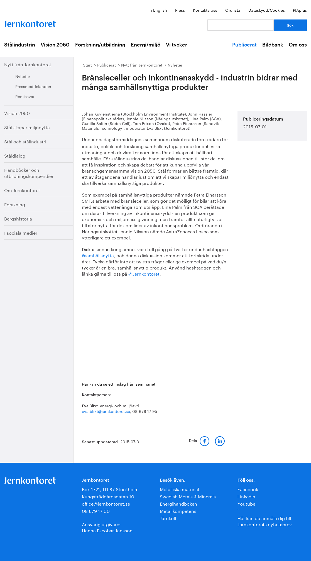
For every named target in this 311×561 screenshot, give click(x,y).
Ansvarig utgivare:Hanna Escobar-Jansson (107, 526)
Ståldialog (14, 155)
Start (87, 65)
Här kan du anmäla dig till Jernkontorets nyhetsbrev (264, 520)
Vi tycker (176, 44)
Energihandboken (178, 503)
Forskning (14, 203)
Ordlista (232, 10)
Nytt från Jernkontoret (27, 63)
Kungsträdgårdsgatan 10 (108, 496)
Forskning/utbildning (100, 44)
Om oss (298, 44)
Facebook (247, 488)
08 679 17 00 (96, 510)
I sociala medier (20, 232)
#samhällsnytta (98, 254)
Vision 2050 (55, 44)
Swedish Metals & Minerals (188, 496)
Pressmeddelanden (33, 86)
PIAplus (300, 10)
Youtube (246, 503)
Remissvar (25, 96)
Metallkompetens (178, 510)
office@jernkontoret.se (106, 503)
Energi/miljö (145, 44)
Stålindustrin (19, 44)
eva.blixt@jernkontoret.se (106, 411)
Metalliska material (179, 488)
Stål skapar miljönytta (27, 126)
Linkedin (246, 496)
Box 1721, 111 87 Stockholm (110, 488)
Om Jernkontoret (22, 189)
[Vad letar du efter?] (240, 25)
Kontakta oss (205, 10)
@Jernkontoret (144, 273)
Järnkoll (168, 517)
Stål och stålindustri (25, 141)
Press (180, 10)
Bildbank (272, 44)
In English (157, 10)
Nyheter (22, 76)
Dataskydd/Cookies (266, 10)
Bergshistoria (18, 218)
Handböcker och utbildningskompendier (28, 172)
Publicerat (244, 44)
